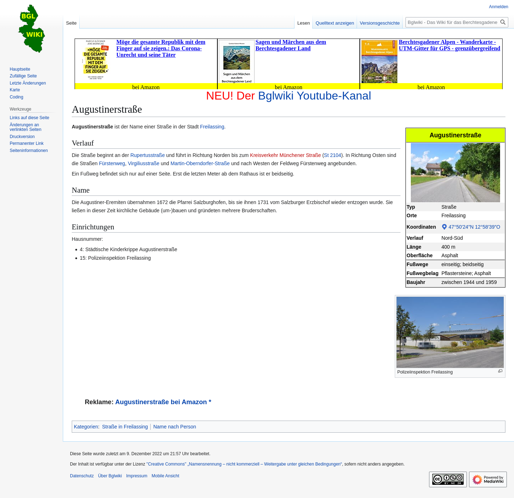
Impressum (136, 475)
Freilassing (212, 126)
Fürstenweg (112, 163)
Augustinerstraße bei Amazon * (163, 402)
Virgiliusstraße (143, 163)
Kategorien (86, 427)
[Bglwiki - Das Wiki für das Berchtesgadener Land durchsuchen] (456, 22)
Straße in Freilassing (125, 427)
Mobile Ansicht (165, 475)
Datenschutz (82, 475)
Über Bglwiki (110, 475)
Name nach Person (174, 427)
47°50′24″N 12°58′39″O (474, 227)
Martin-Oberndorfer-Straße (200, 163)
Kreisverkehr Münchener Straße (285, 155)
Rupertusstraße (147, 155)
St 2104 (332, 155)
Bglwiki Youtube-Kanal (314, 95)
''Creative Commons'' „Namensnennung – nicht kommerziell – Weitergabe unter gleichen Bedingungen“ (244, 464)
